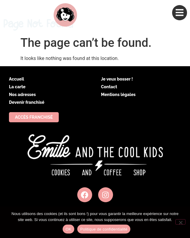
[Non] (180, 222)
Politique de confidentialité (103, 229)
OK (68, 229)
